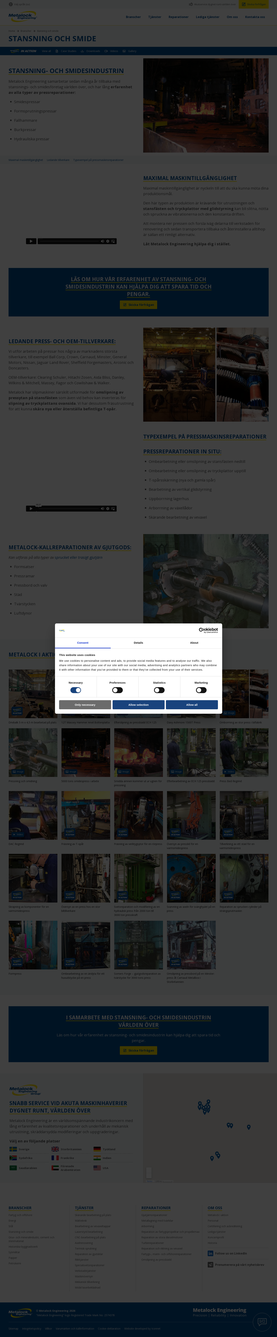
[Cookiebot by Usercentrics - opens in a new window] (201, 630)
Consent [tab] (82, 642)
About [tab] (194, 642)
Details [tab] (138, 642)
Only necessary (85, 704)
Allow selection (138, 704)
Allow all (192, 704)
